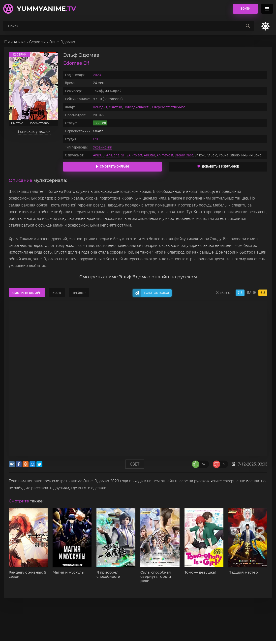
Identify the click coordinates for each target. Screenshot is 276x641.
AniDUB (99, 155)
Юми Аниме (15, 42)
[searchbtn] (248, 26)
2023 (97, 75)
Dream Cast (184, 155)
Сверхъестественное (168, 107)
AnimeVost (164, 155)
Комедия (100, 107)
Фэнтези (115, 107)
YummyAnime (46, 9)
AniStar (149, 155)
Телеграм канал (156, 292)
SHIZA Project (131, 155)
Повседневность (137, 107)
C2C (96, 139)
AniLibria (113, 155)
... (55, 123)
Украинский (102, 147)
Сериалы (37, 42)
